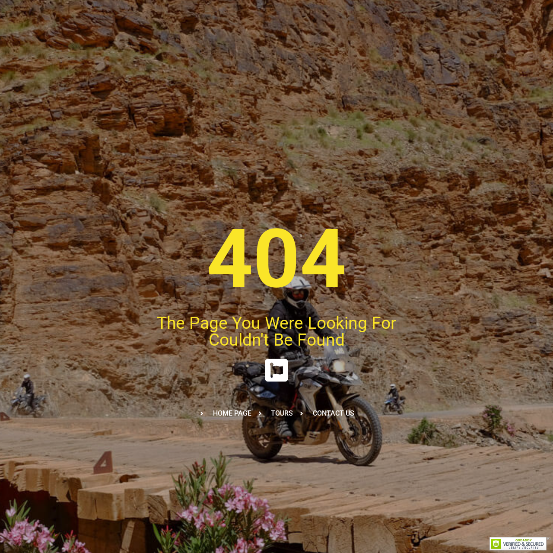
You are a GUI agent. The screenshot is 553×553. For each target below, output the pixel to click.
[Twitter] (509, 8)
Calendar (313, 44)
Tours (133, 44)
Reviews (417, 44)
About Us (267, 44)
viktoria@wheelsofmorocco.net (57, 8)
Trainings (174, 44)
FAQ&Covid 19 (367, 44)
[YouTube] (537, 8)
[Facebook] (495, 8)
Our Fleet (222, 44)
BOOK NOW (515, 44)
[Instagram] (523, 8)
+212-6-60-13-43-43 (134, 8)
